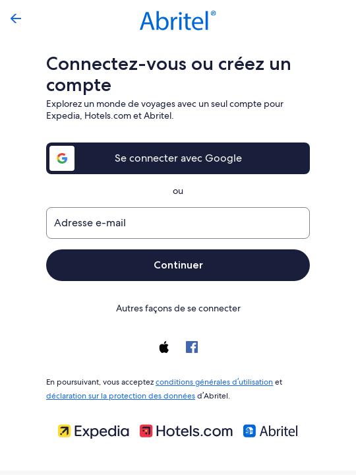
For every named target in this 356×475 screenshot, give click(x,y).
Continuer (178, 265)
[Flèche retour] (16, 18)
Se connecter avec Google (178, 158)
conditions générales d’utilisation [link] (212, 380)
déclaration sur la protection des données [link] (118, 393)
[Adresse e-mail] (178, 223)
